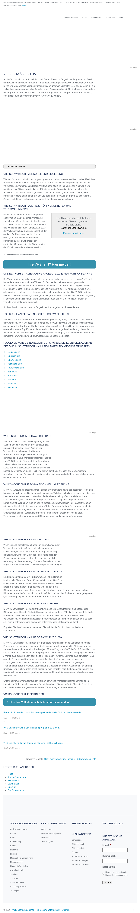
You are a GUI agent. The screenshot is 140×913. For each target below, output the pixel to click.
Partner (75, 851)
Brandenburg (15, 840)
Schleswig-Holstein (18, 885)
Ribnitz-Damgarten (17, 776)
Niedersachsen (16, 861)
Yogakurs (12, 370)
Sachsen (14, 877)
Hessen (13, 852)
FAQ (121, 17)
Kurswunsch (109, 854)
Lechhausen (13, 782)
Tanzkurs (12, 374)
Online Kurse (110, 17)
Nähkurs (12, 382)
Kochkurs (12, 386)
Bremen (13, 844)
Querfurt (12, 785)
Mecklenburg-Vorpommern (21, 857)
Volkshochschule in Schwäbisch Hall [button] (20, 254)
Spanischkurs (14, 358)
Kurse (84, 17)
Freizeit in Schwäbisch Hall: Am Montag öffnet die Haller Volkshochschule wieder (42, 711)
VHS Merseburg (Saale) (51, 832)
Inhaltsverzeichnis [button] (15, 166)
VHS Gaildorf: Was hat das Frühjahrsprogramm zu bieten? (31, 726)
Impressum (41, 908)
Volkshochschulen (71, 17)
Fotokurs (12, 378)
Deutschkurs (14, 350)
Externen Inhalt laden (73, 233)
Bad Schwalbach (16, 789)
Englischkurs (14, 354)
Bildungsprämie (78, 847)
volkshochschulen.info (23, 908)
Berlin (12, 836)
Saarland (14, 873)
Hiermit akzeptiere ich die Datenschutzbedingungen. (116, 872)
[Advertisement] (70, 47)
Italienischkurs (15, 362)
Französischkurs (16, 366)
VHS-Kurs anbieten (80, 855)
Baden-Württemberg (18, 828)
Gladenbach (13, 779)
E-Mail (106, 844)
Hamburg (14, 848)
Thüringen (14, 889)
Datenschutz (109, 865)
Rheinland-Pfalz (17, 869)
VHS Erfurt (45, 836)
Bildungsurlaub (78, 843)
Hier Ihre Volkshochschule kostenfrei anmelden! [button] (38, 700)
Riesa (10, 772)
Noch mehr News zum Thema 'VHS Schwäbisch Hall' (70, 757)
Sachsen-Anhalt (17, 881)
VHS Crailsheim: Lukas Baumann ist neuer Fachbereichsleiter (33, 742)
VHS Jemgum (47, 840)
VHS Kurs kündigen (80, 859)
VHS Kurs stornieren (80, 863)
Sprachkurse (96, 17)
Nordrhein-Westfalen (19, 865)
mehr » (24, 6)
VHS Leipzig (46, 828)
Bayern (13, 832)
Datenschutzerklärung (73, 227)
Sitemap (66, 908)
